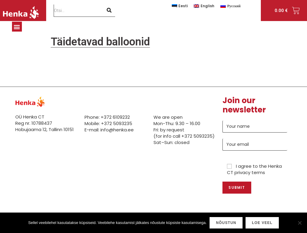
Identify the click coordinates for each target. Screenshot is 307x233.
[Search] (109, 11)
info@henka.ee (117, 130)
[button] (16, 26)
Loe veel (262, 223)
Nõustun (226, 223)
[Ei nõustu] (300, 223)
